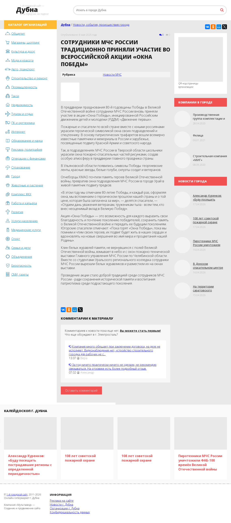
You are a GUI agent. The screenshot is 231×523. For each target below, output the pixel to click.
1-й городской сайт (17, 494)
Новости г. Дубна (61, 504)
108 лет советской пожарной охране (206, 220)
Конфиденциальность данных (70, 512)
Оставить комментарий (81, 390)
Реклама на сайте (62, 501)
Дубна (65, 25)
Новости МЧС (112, 74)
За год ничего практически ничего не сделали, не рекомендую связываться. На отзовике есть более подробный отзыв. (112, 367)
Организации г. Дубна (64, 508)
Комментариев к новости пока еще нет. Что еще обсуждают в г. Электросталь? (113, 332)
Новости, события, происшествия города (101, 25)
